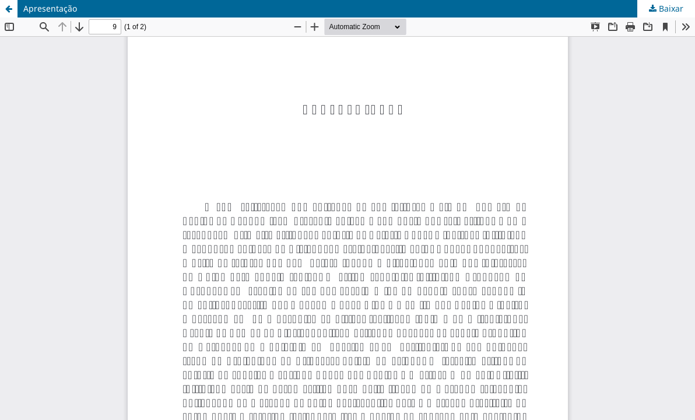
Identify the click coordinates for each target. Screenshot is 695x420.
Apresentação (50, 8)
